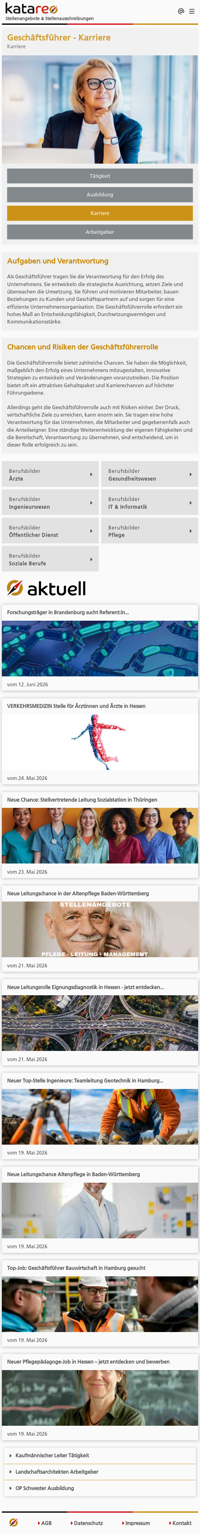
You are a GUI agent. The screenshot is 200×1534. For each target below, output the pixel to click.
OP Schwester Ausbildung (41, 1488)
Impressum (136, 1523)
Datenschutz (86, 1523)
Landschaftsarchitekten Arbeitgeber (53, 1472)
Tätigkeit (100, 176)
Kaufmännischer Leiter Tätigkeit (49, 1455)
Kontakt (180, 1523)
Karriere (100, 213)
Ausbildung (100, 194)
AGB (44, 1523)
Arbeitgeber (100, 232)
